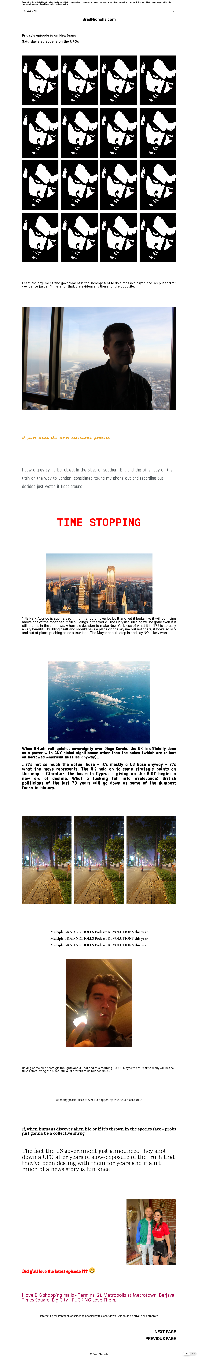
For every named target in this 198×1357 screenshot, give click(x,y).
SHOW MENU (31, 11)
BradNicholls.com (99, 19)
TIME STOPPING (99, 522)
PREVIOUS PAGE (160, 1338)
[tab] (99, 11)
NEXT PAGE (165, 1331)
